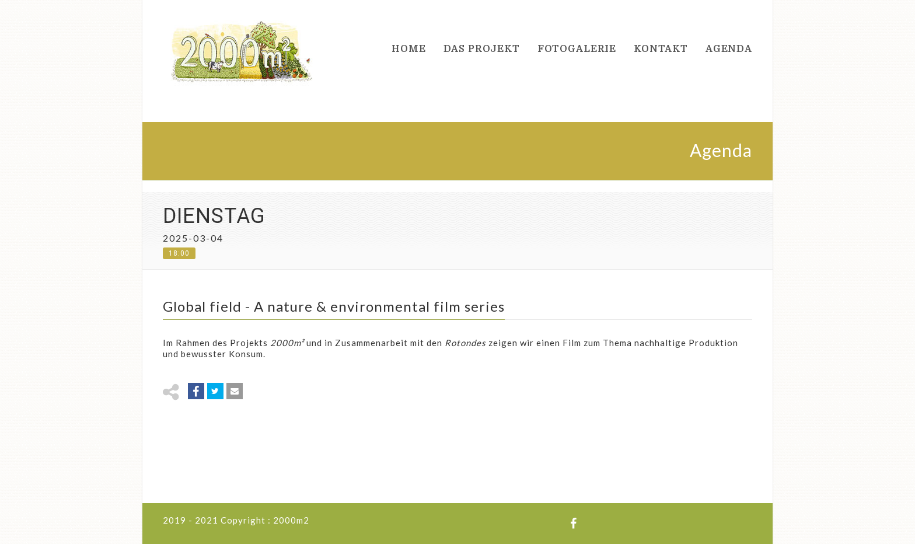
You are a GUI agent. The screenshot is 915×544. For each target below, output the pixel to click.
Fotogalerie (576, 49)
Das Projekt (481, 49)
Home (408, 49)
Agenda (729, 49)
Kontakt (661, 49)
